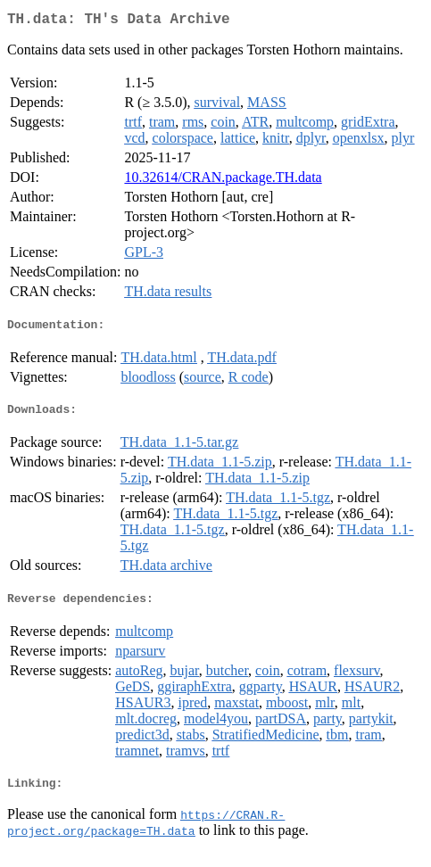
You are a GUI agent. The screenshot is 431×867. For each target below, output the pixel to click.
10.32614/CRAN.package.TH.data (222, 180)
